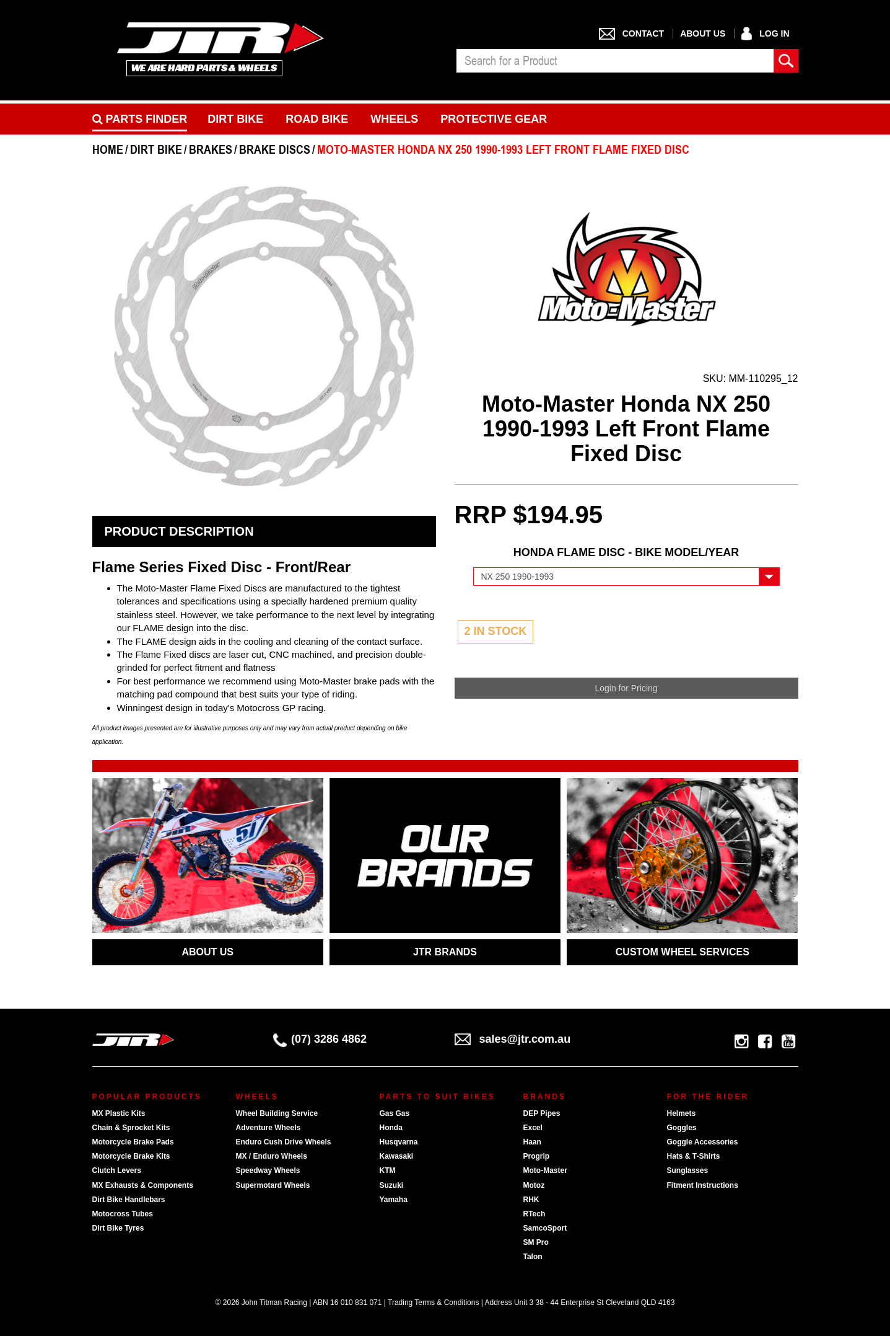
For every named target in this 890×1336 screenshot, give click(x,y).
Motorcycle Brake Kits (131, 1156)
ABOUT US (207, 952)
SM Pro (536, 1242)
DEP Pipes (542, 1113)
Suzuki (392, 1185)
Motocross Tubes (122, 1214)
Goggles (682, 1127)
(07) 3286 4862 (320, 1039)
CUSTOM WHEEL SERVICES (682, 952)
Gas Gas (395, 1113)
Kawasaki (397, 1156)
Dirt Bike (235, 119)
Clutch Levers (116, 1170)
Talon (533, 1256)
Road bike (317, 119)
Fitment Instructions (702, 1185)
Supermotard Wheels (273, 1185)
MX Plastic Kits (119, 1113)
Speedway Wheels (268, 1170)
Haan (532, 1142)
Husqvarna (399, 1142)
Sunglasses (688, 1170)
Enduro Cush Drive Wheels (283, 1142)
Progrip (536, 1156)
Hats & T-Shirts (693, 1156)
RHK (531, 1199)
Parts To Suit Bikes (437, 1096)
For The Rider (708, 1096)
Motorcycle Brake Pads (133, 1142)
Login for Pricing (626, 688)
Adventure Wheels (268, 1127)
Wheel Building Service (277, 1113)
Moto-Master (545, 1170)
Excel (533, 1127)
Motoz (534, 1185)
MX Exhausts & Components (142, 1185)
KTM (388, 1170)
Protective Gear (493, 119)
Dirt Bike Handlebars (128, 1199)
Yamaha (394, 1199)
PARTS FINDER (140, 119)
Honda (391, 1127)
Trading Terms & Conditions (433, 1302)
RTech (534, 1214)
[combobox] (615, 61)
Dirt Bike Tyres (118, 1228)
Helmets (681, 1113)
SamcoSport (545, 1228)
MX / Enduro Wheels (271, 1156)
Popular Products (147, 1096)
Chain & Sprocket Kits (131, 1127)
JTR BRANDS (445, 952)
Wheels (394, 119)
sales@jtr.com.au (513, 1039)
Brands (544, 1096)
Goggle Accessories (702, 1142)
